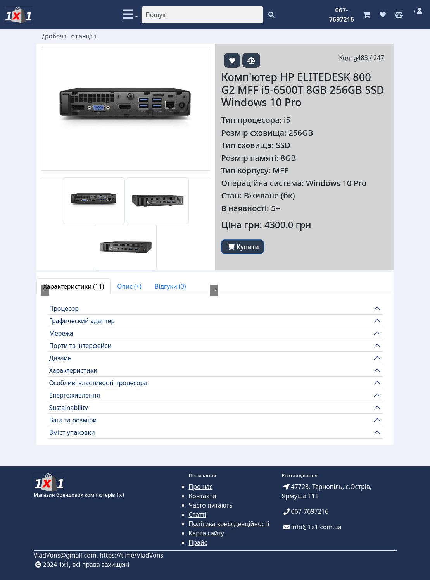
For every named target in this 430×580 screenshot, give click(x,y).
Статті (197, 514)
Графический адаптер (82, 321)
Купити (243, 247)
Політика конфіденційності (229, 524)
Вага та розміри (73, 420)
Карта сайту (206, 533)
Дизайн (60, 358)
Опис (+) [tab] (129, 286)
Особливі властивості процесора (98, 383)
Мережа (61, 333)
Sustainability (68, 407)
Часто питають (211, 505)
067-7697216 (341, 15)
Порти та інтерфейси (80, 345)
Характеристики (73, 370)
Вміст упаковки (72, 432)
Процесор (64, 308)
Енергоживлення (74, 395)
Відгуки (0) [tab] (170, 286)
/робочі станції (69, 36)
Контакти (202, 496)
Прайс (198, 542)
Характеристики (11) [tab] (73, 286)
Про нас (201, 486)
